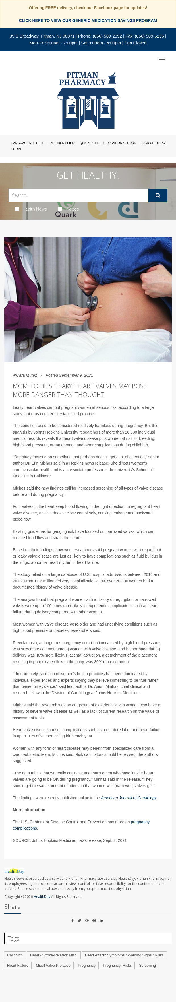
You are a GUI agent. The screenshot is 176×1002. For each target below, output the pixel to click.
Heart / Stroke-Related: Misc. (54, 955)
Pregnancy (87, 965)
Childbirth (15, 955)
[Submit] (157, 195)
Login (16, 149)
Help (40, 143)
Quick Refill (90, 143)
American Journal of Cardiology (129, 797)
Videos (68, 209)
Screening (147, 965)
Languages (21, 143)
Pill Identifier (62, 143)
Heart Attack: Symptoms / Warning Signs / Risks (124, 955)
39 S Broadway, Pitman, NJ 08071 (42, 36)
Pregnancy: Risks (117, 965)
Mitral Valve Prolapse (53, 965)
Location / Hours (121, 143)
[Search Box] (78, 195)
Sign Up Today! (154, 143)
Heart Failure (17, 965)
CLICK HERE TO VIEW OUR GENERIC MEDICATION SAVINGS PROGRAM (88, 20)
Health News (31, 209)
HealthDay (42, 896)
